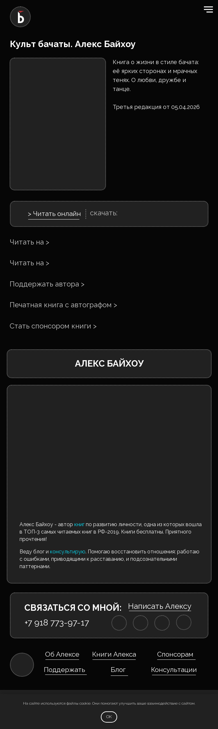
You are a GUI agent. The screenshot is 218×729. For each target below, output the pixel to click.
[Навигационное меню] (208, 9)
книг (79, 524)
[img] (119, 623)
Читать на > (29, 242)
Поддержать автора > (47, 284)
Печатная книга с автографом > (63, 305)
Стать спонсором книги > (53, 326)
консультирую (67, 552)
